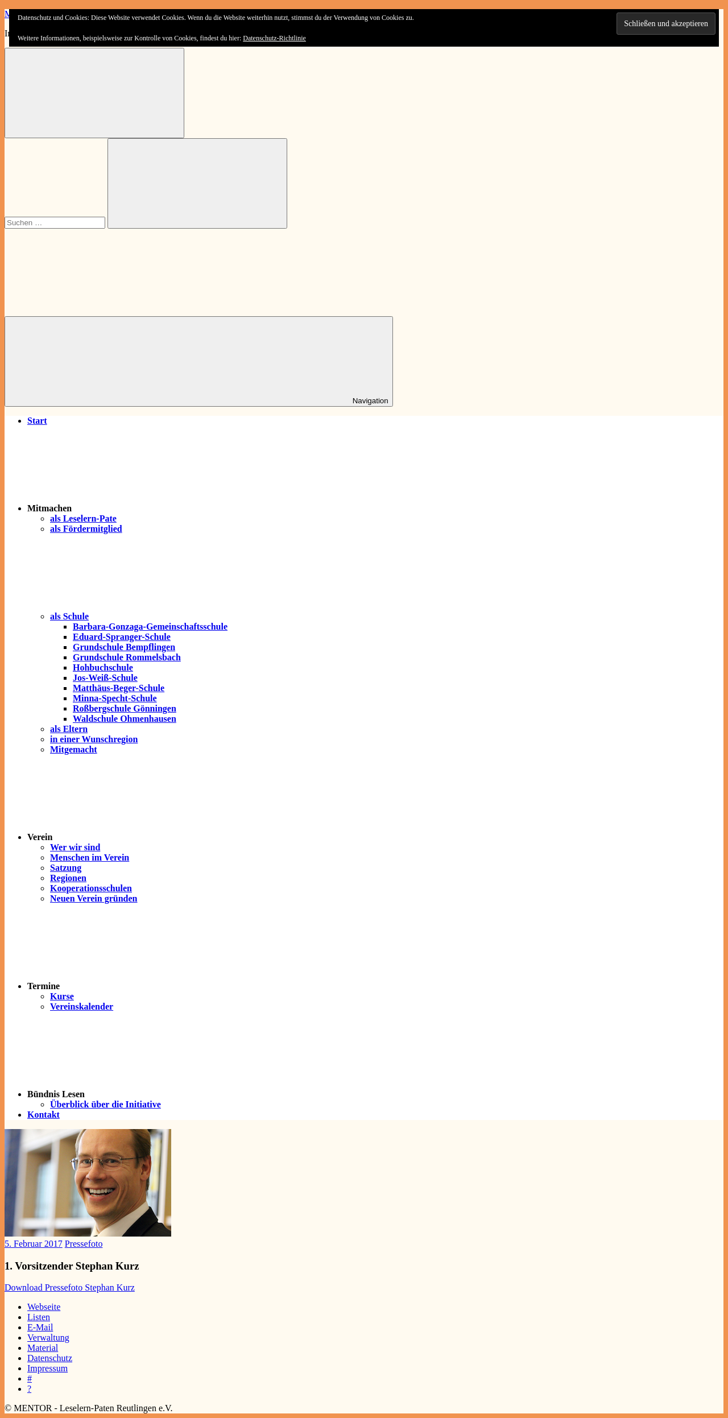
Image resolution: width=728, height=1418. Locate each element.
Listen (38, 1317)
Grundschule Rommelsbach (127, 657)
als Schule (154, 616)
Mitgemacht (73, 749)
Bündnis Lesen (141, 1094)
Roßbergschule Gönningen (124, 708)
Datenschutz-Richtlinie (274, 38)
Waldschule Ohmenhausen (124, 719)
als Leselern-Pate (83, 518)
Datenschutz (49, 1358)
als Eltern (69, 729)
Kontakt (43, 1114)
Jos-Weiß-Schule (105, 678)
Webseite (43, 1307)
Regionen (68, 878)
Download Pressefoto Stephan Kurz (70, 1287)
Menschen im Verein (89, 857)
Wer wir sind (75, 847)
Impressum (47, 1368)
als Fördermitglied (86, 529)
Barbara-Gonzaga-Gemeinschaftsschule (150, 626)
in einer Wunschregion (94, 739)
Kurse (62, 996)
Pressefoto (84, 1243)
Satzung (65, 868)
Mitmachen (134, 508)
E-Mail (40, 1327)
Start (37, 420)
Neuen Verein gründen (94, 898)
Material (42, 1348)
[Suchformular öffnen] (94, 93)
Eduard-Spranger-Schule (122, 637)
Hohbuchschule (103, 667)
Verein (125, 837)
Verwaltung (48, 1337)
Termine (128, 986)
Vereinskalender (81, 1006)
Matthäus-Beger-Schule (118, 688)
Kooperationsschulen (91, 888)
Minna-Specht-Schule (115, 698)
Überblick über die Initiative (105, 1104)
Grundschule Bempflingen (124, 647)
